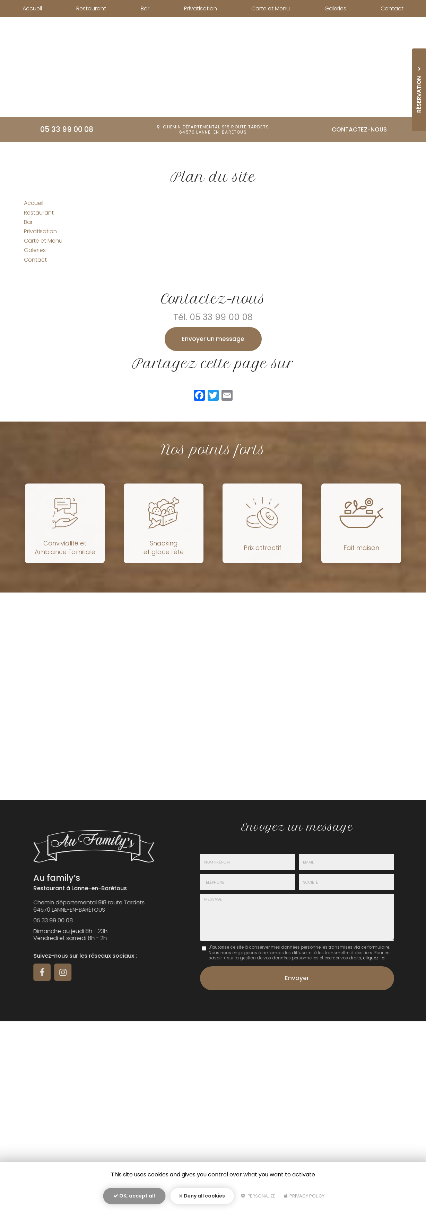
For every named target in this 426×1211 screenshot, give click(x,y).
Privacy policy (304, 1196)
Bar (145, 8)
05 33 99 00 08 (66, 129)
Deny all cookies (202, 1195)
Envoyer (297, 978)
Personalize (258, 1196)
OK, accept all (134, 1195)
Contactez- (359, 129)
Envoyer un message (213, 339)
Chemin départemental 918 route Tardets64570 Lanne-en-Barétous (216, 129)
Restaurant (91, 8)
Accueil (32, 8)
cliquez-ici (374, 958)
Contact (392, 8)
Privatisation (200, 8)
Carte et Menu (270, 8)
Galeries (335, 8)
